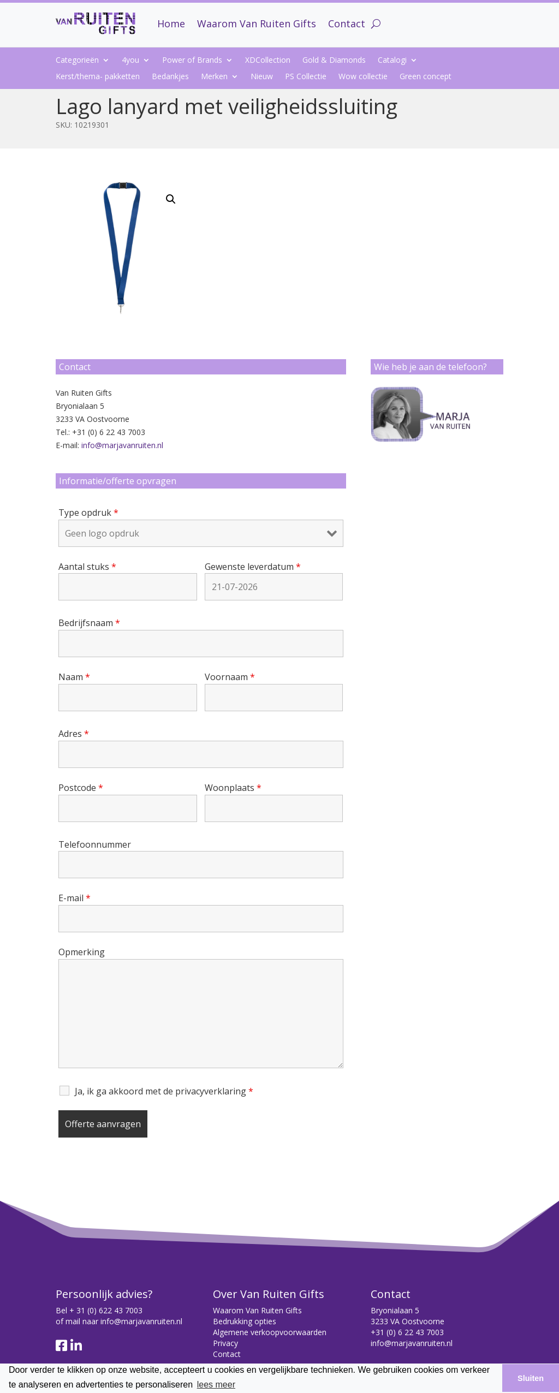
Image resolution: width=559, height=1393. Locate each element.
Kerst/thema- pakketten (98, 77)
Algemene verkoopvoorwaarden (269, 1332)
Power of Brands (192, 60)
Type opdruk (88, 513)
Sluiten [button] (531, 1378)
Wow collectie (363, 77)
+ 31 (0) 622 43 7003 (105, 1310)
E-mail (74, 898)
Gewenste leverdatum (253, 567)
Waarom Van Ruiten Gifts (256, 23)
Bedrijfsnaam (89, 623)
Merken (214, 77)
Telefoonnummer (94, 844)
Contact (346, 23)
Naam (74, 677)
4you (130, 60)
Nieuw (262, 77)
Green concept (425, 77)
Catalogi (392, 60)
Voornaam (230, 677)
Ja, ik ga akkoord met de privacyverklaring (164, 1091)
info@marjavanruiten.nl (122, 445)
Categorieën (77, 60)
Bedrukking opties (244, 1321)
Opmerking (81, 952)
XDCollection (267, 60)
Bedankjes (170, 77)
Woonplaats (233, 788)
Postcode (80, 788)
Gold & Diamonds (334, 60)
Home (171, 23)
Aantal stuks (87, 567)
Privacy (225, 1343)
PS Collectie (305, 77)
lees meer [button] (216, 1384)
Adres (73, 734)
